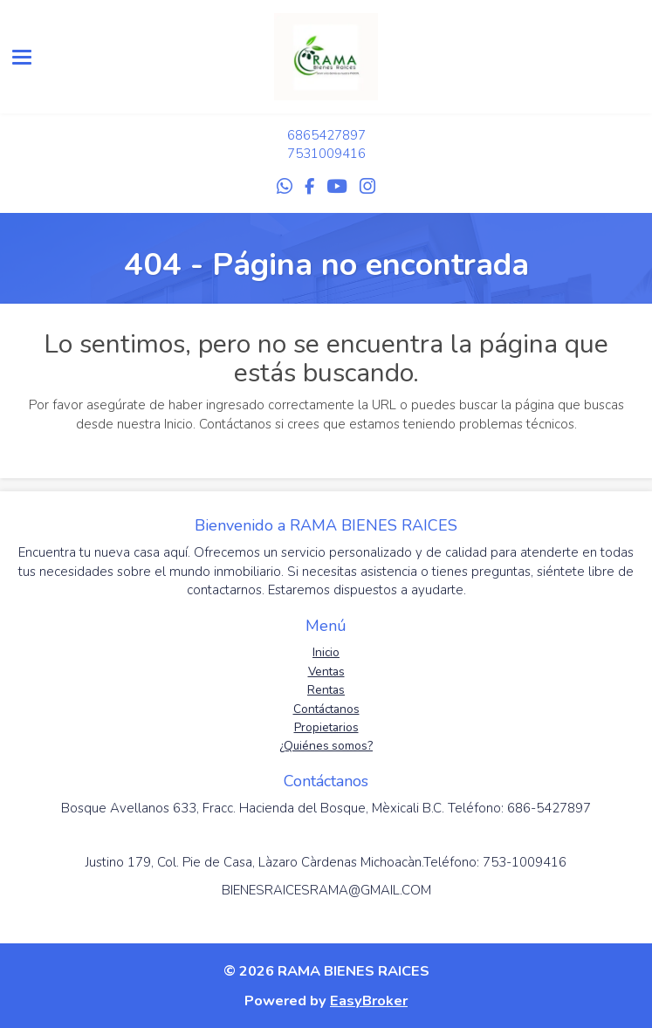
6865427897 (326, 135)
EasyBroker (369, 1000)
